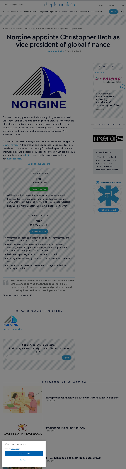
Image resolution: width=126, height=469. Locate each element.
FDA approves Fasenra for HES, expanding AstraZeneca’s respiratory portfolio (107, 99)
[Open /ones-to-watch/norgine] (11, 320)
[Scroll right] (122, 86)
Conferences (81, 12)
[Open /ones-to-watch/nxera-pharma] (108, 138)
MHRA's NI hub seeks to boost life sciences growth (73, 457)
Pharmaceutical (54, 51)
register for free (11, 145)
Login (121, 5)
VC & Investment (9, 12)
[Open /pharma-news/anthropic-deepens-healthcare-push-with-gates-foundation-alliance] (23, 399)
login (27, 155)
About (101, 5)
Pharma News (16, 28)
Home (5, 28)
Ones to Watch (96, 12)
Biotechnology (100, 72)
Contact (111, 5)
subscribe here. (14, 158)
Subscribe (113, 12)
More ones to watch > (12, 329)
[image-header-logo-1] (61, 4)
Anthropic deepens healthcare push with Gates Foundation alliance (82, 397)
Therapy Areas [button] (67, 12)
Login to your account (39, 164)
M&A (19, 12)
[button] (37, 11)
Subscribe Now (39, 231)
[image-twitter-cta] (108, 197)
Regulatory (53, 12)
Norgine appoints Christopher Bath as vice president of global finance (54, 28)
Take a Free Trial (38, 189)
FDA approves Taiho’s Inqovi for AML (65, 427)
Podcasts (27, 12)
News (34, 12)
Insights (42, 12)
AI (22, 12)
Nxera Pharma (103, 152)
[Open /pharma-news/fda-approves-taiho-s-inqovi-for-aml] (23, 429)
